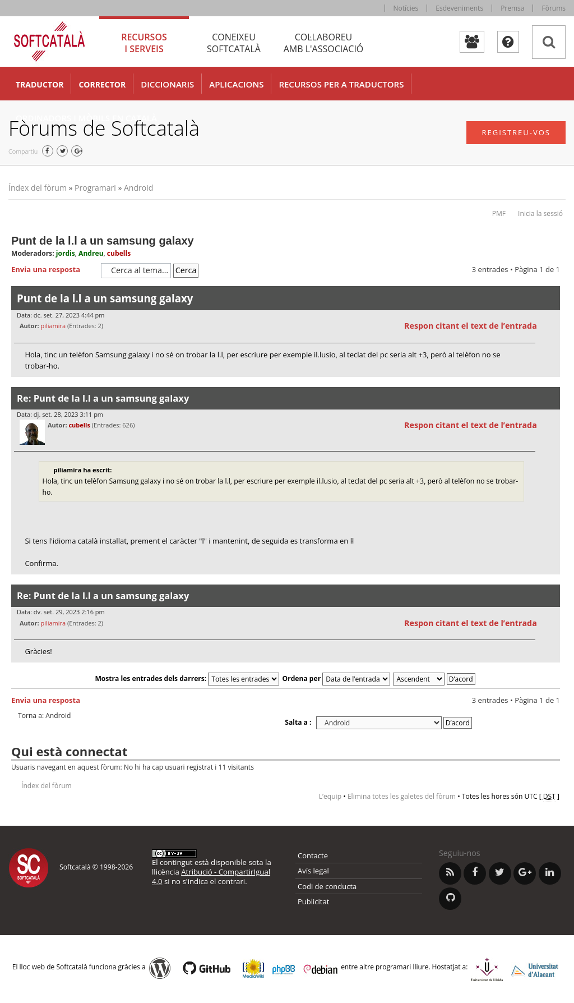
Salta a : (298, 722)
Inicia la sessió (540, 213)
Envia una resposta (53, 269)
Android (138, 187)
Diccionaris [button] (167, 84)
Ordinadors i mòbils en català (86, 117)
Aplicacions (236, 84)
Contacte (313, 855)
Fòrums (553, 8)
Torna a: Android (44, 715)
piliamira (53, 325)
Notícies (406, 8)
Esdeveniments (459, 8)
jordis (65, 253)
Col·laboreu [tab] (323, 43)
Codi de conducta (327, 886)
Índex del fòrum (37, 187)
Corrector (102, 84)
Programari (95, 187)
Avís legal (313, 871)
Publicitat (313, 901)
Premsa (512, 8)
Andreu (91, 253)
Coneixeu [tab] (234, 43)
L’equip (330, 796)
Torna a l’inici (551, 384)
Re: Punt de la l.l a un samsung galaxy (103, 398)
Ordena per (337, 678)
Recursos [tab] (144, 43)
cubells (119, 253)
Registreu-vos (516, 132)
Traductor (39, 84)
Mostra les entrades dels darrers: (187, 678)
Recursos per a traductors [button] (341, 84)
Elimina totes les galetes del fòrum (402, 796)
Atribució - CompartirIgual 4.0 (211, 876)
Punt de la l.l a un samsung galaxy (102, 240)
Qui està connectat (69, 751)
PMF (499, 213)
